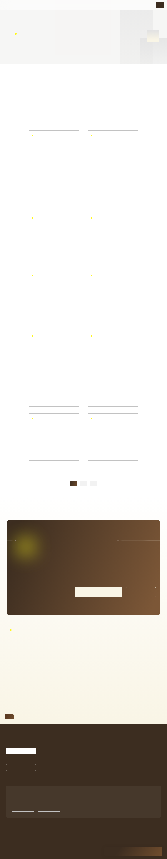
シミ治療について (97, 755)
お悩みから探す (65, 791)
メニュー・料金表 (131, 755)
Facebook (127, 797)
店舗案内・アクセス (132, 768)
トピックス (128, 762)
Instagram (127, 792)
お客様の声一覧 (96, 771)
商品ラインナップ (97, 787)
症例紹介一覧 (94, 767)
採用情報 (126, 782)
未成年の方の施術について (135, 775)
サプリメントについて (99, 782)
